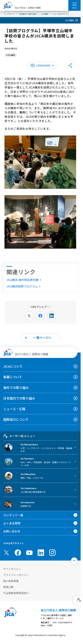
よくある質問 (11, 523)
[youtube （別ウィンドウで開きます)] (29, 552)
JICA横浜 (69, 20)
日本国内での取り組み (19, 398)
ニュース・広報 (14, 408)
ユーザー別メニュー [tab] (19, 436)
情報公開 (8, 587)
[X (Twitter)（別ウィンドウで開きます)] (6, 552)
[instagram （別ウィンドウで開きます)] (52, 552)
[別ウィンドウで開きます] (29, 316)
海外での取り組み (16, 387)
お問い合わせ (11, 531)
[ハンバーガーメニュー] (74, 4)
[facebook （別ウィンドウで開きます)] (18, 552)
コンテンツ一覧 (13, 515)
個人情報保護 (11, 581)
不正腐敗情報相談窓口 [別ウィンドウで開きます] (16, 593)
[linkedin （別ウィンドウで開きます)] (41, 552)
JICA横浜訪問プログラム (24, 286)
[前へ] (72, 14)
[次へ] (77, 14)
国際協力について (16, 419)
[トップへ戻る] (74, 560)
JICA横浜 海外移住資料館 (24, 280)
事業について (12, 377)
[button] (42, 65)
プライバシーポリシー (16, 575)
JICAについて (13, 366)
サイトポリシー (12, 569)
